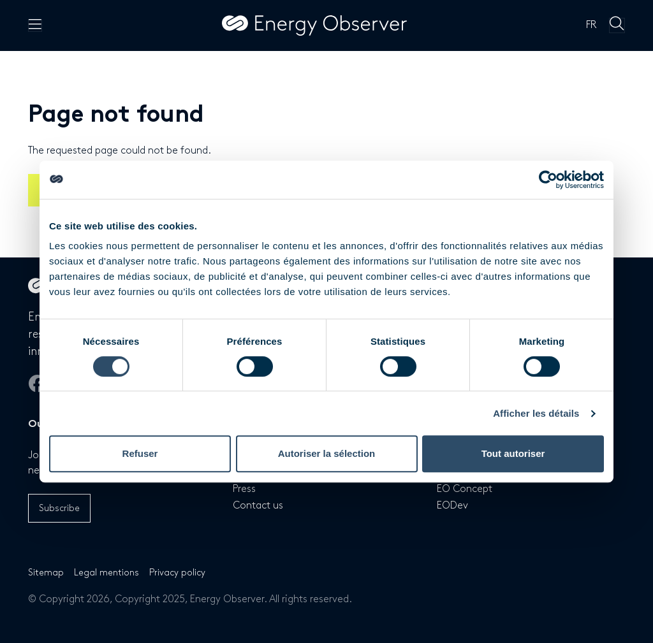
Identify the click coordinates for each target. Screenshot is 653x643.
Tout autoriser (513, 453)
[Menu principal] (35, 25)
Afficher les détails (536, 413)
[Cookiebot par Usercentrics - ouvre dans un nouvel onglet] (548, 179)
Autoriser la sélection (327, 453)
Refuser (140, 453)
